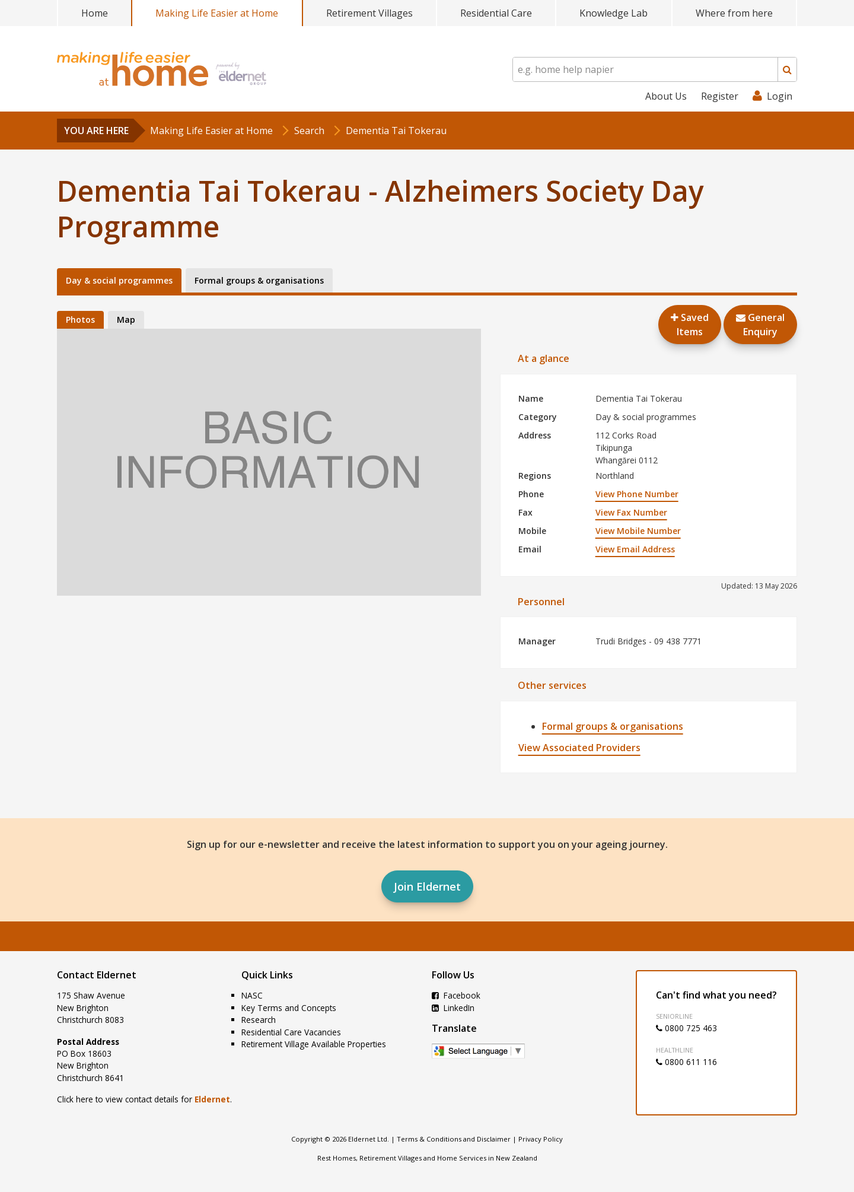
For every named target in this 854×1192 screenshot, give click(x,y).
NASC (252, 995)
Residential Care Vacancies (291, 1032)
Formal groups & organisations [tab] (259, 280)
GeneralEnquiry (760, 324)
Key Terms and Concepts (288, 1007)
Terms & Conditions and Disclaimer (454, 1138)
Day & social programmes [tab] (119, 280)
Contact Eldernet (96, 974)
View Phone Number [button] (636, 494)
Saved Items (690, 324)
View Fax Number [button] (631, 512)
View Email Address (635, 549)
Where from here (734, 13)
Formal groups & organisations (612, 726)
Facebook (456, 995)
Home (94, 13)
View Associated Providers (579, 747)
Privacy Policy (540, 1138)
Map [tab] (126, 319)
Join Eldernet (427, 886)
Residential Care (496, 13)
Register (719, 96)
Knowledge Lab (613, 13)
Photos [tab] (80, 319)
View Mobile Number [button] (638, 530)
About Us (666, 96)
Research (258, 1019)
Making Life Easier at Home (216, 13)
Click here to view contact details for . (144, 1099)
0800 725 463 (686, 1028)
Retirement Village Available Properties (313, 1044)
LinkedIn (453, 1007)
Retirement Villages (369, 13)
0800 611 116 (686, 1061)
